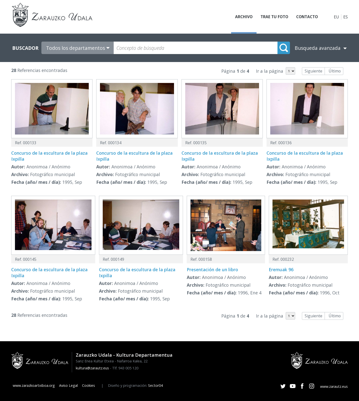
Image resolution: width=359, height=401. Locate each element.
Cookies (88, 385)
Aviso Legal (68, 385)
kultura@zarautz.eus (92, 368)
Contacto (306, 17)
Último (335, 71)
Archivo (241, 17)
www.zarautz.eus (334, 386)
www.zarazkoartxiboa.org (34, 385)
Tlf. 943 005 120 (125, 368)
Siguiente (313, 71)
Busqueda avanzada (318, 48)
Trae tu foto (272, 17)
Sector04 (155, 385)
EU (336, 17)
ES (345, 17)
